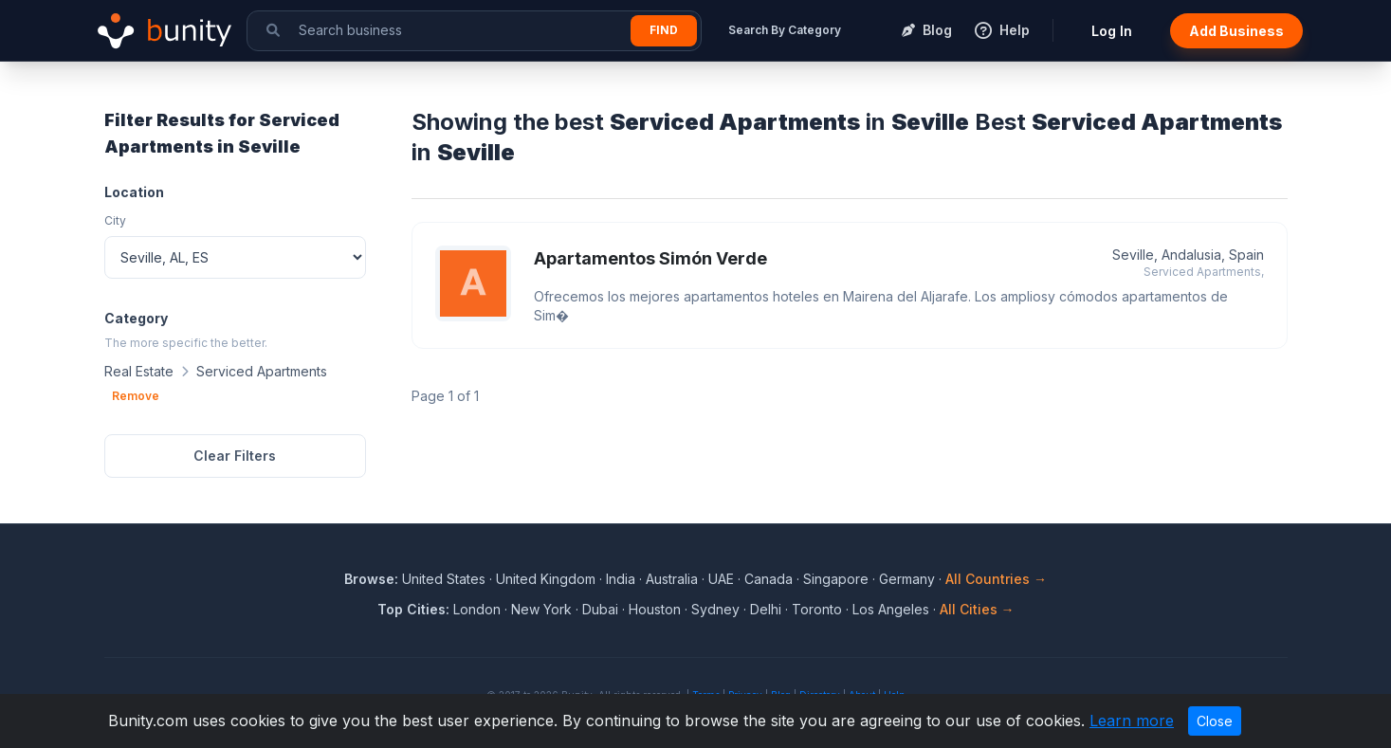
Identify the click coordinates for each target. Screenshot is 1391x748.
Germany (907, 579)
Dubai (600, 609)
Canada (768, 579)
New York (541, 609)
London (477, 609)
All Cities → (977, 609)
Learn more (1131, 720)
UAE (721, 579)
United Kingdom (545, 579)
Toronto (817, 609)
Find (664, 30)
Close (1215, 721)
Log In (1111, 31)
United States (443, 579)
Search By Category (784, 30)
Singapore (836, 579)
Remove (135, 396)
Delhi (765, 609)
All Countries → (996, 579)
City (115, 220)
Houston (655, 609)
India (620, 579)
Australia (672, 579)
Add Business (1236, 31)
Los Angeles (890, 609)
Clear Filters (234, 455)
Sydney (715, 609)
